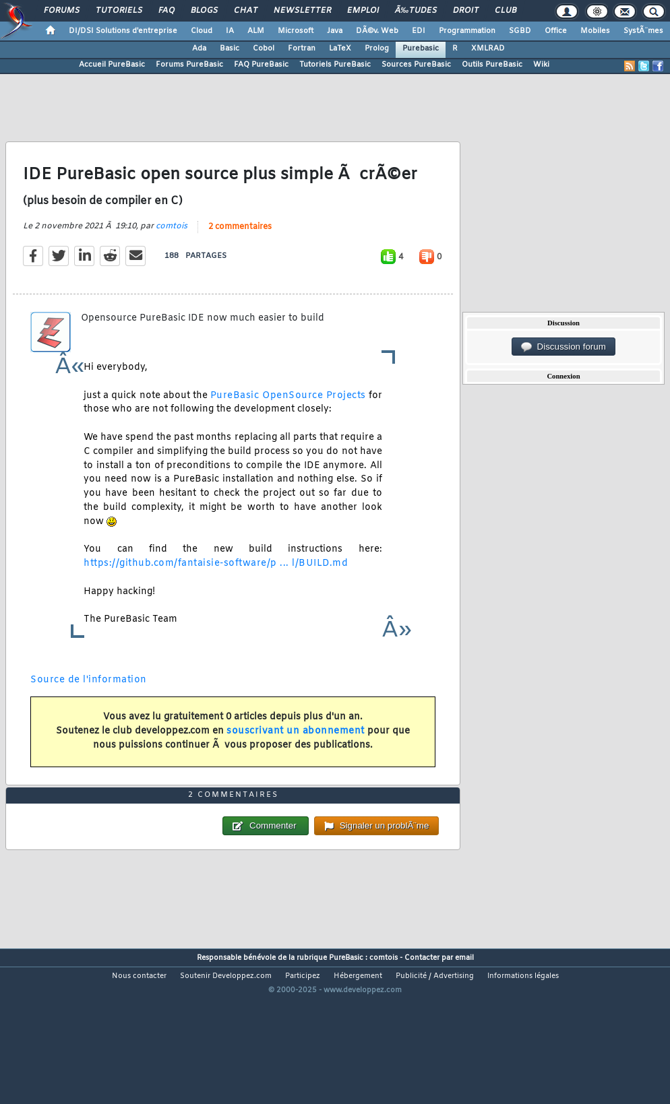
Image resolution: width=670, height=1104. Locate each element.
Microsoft (295, 31)
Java (334, 31)
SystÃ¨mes (643, 31)
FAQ (166, 10)
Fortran (301, 48)
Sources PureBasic (416, 64)
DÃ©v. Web (377, 31)
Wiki (541, 64)
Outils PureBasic (492, 64)
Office (556, 31)
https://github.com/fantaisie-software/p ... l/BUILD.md (216, 585)
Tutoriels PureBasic (335, 64)
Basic (229, 48)
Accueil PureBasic (112, 64)
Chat (246, 10)
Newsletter (302, 10)
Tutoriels (119, 10)
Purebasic (420, 48)
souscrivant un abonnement (295, 752)
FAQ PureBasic (261, 64)
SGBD (520, 31)
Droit (466, 10)
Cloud (201, 31)
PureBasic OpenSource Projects (288, 417)
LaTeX (340, 48)
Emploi (363, 10)
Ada (199, 48)
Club (505, 10)
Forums (61, 10)
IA (230, 31)
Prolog (377, 48)
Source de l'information (88, 701)
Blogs (204, 10)
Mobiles (595, 31)
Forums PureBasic (189, 64)
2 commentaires (240, 248)
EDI (418, 31)
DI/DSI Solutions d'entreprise (123, 31)
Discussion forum (563, 347)
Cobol (263, 48)
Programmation (467, 31)
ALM (255, 31)
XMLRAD (488, 48)
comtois (171, 247)
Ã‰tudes (416, 10)
